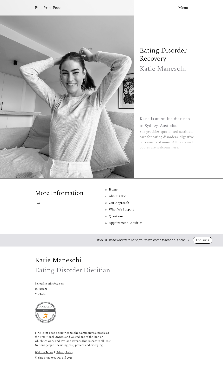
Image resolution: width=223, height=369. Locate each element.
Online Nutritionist (173, 367)
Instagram (41, 289)
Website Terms (44, 352)
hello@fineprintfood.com (49, 284)
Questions (114, 216)
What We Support (119, 209)
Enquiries (202, 240)
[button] (48, 8)
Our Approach (117, 202)
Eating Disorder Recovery (111, 367)
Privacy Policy (64, 352)
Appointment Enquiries (123, 222)
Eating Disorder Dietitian (50, 367)
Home (111, 189)
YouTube (40, 294)
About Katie (115, 196)
